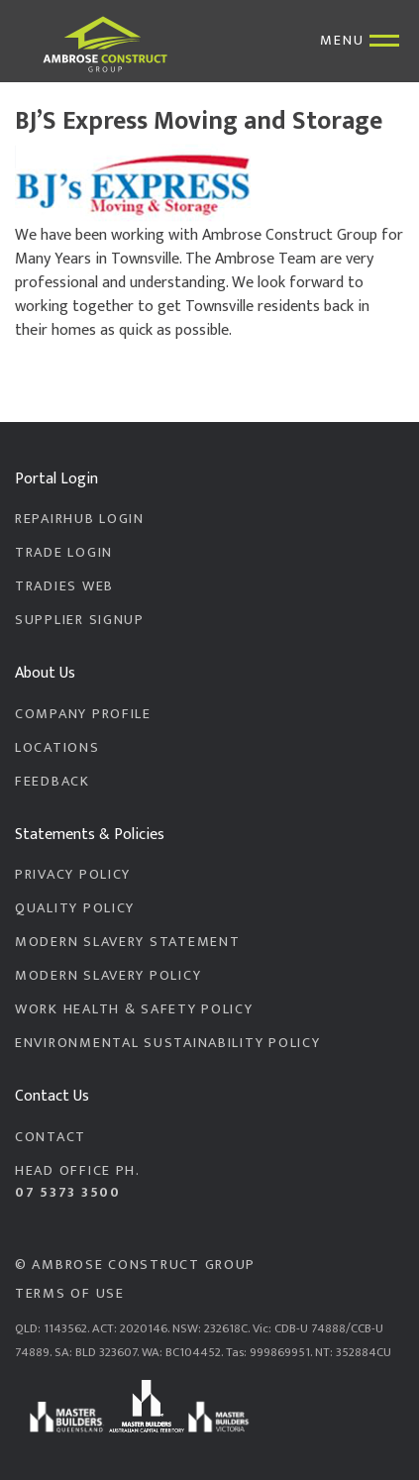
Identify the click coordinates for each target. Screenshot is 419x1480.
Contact (50, 1137)
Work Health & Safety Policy (134, 1009)
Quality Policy (75, 908)
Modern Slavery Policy (108, 976)
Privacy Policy (73, 875)
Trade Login (64, 553)
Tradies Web (64, 586)
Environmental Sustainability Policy (167, 1043)
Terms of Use (70, 1294)
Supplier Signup (80, 620)
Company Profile (83, 714)
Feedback (52, 781)
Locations (57, 748)
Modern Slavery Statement (127, 942)
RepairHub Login (80, 519)
